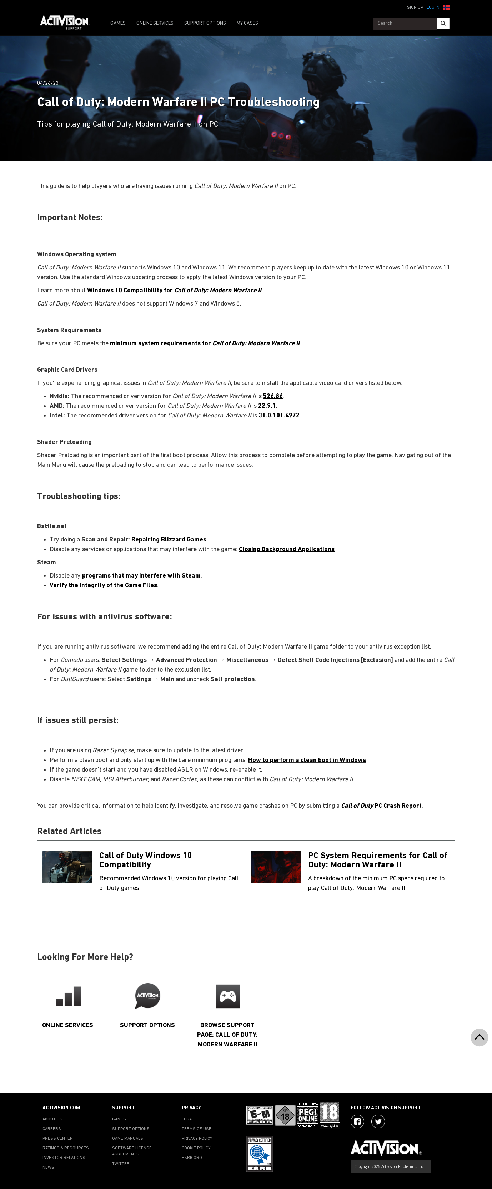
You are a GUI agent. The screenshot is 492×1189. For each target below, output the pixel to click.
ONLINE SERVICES (155, 23)
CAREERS (51, 1129)
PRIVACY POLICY (197, 1138)
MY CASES (247, 23)
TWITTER (121, 1164)
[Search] (443, 23)
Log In (433, 7)
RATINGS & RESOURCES (65, 1148)
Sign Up (415, 7)
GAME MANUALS (127, 1138)
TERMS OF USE (196, 1129)
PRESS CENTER (57, 1138)
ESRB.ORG (192, 1158)
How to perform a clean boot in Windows (307, 760)
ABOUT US (52, 1119)
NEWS (48, 1167)
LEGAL (188, 1119)
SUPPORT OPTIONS (205, 23)
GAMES (118, 23)
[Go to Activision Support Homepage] (68, 24)
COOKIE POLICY (196, 1148)
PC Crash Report (381, 806)
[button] (446, 7)
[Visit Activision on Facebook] (357, 1121)
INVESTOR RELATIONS (63, 1158)
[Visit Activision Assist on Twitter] (378, 1121)
